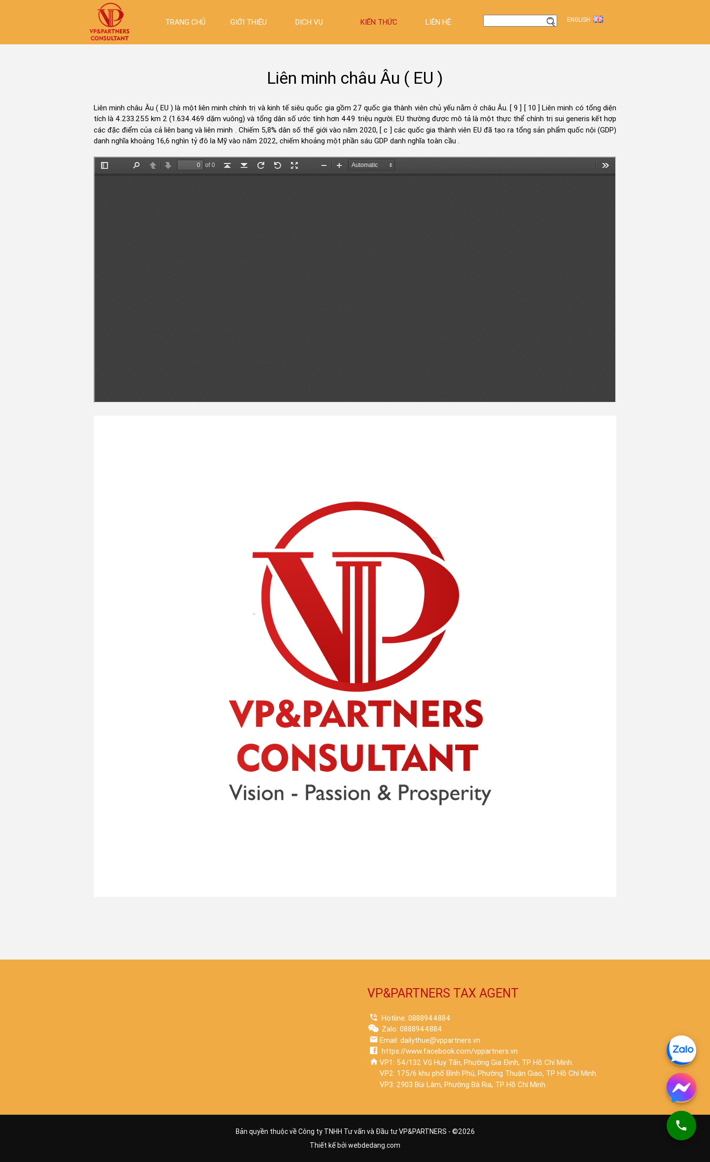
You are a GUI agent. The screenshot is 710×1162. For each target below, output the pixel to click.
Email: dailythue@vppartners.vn (430, 1040)
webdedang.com (374, 1145)
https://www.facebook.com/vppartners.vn (449, 1051)
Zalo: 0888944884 (411, 1029)
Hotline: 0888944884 (415, 1018)
